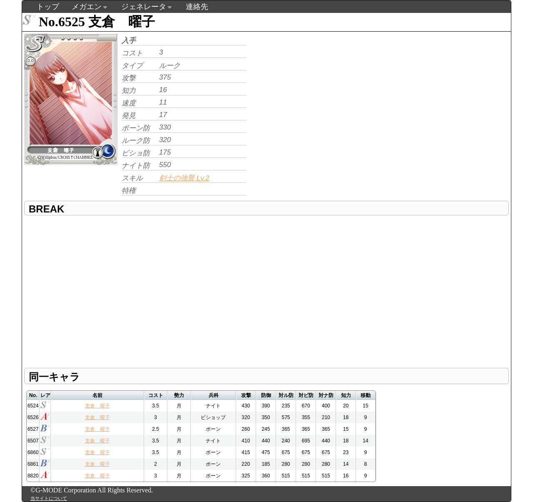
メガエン (87, 6)
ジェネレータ (143, 6)
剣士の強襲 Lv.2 (184, 178)
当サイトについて (48, 498)
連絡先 (197, 6)
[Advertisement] (319, 90)
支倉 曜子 (97, 406)
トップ (48, 6)
